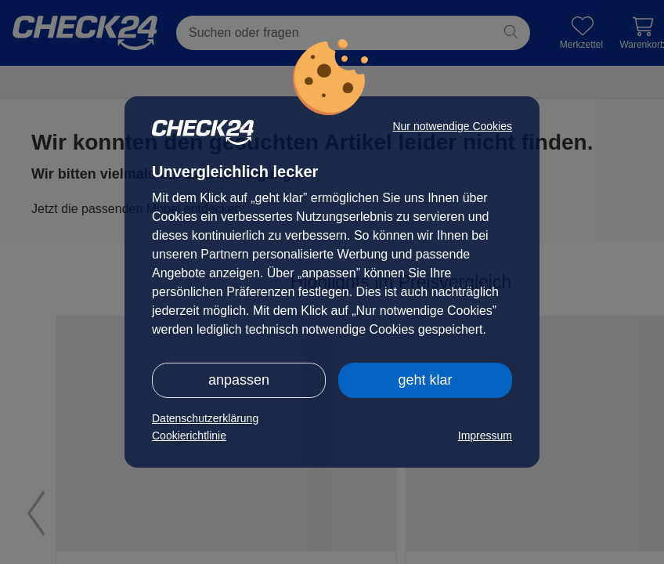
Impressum (485, 435)
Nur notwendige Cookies (452, 126)
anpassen (238, 380)
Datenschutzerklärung (205, 418)
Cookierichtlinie (189, 435)
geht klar (425, 380)
